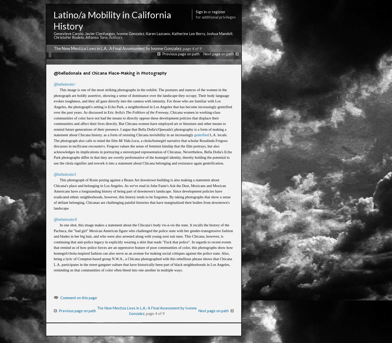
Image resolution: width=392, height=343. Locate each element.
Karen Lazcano (158, 33)
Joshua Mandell (219, 33)
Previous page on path (181, 54)
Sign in (201, 12)
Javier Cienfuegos (100, 33)
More (214, 337)
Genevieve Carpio (69, 33)
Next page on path (218, 54)
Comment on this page (78, 297)
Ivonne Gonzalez (130, 33)
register (219, 12)
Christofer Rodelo (69, 37)
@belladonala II (65, 174)
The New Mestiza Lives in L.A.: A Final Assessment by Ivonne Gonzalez (118, 48)
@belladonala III (65, 219)
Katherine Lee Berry (188, 33)
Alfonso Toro (97, 37)
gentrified (201, 135)
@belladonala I (65, 84)
